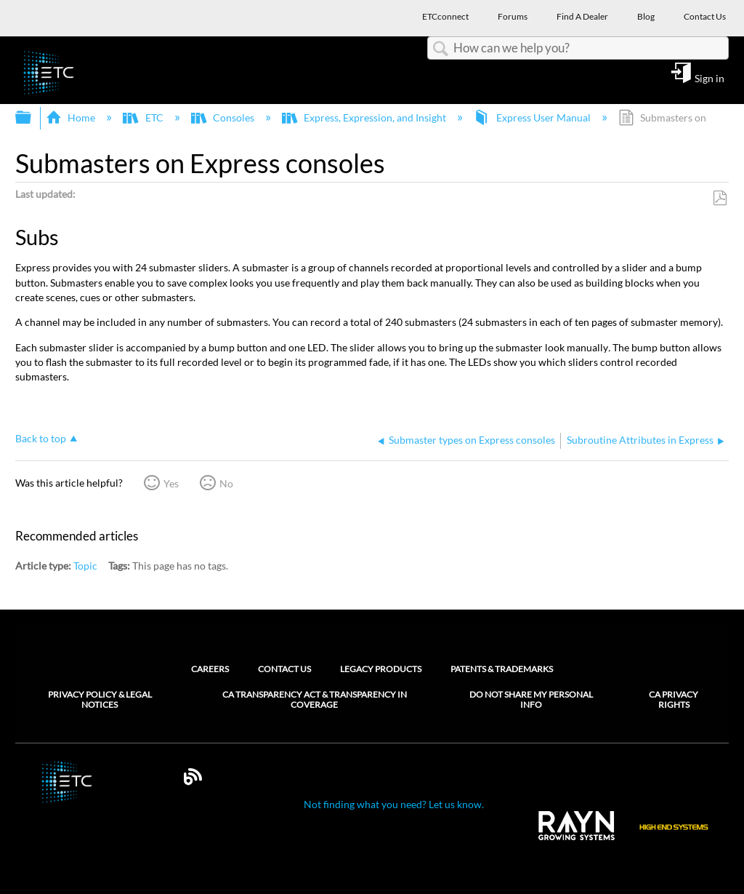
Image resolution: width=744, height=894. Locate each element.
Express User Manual (533, 117)
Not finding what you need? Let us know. (394, 804)
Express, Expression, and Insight (365, 117)
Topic (85, 565)
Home (71, 117)
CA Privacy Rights (673, 700)
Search (440, 49)
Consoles (223, 117)
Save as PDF (720, 198)
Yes (171, 483)
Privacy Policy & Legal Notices (100, 700)
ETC (144, 117)
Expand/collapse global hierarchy (32, 117)
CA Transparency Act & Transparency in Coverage (314, 700)
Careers (210, 668)
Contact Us (284, 668)
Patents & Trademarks (501, 668)
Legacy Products (380, 668)
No (226, 483)
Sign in (709, 78)
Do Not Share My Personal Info (531, 700)
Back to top (40, 438)
